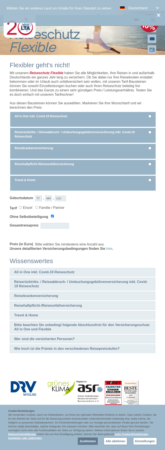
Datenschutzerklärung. (22, 434)
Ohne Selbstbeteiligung (29, 217)
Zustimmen (88, 441)
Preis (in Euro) (21, 244)
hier (109, 248)
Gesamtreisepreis (24, 225)
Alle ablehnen (115, 441)
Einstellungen (145, 441)
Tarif (13, 208)
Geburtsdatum (21, 198)
